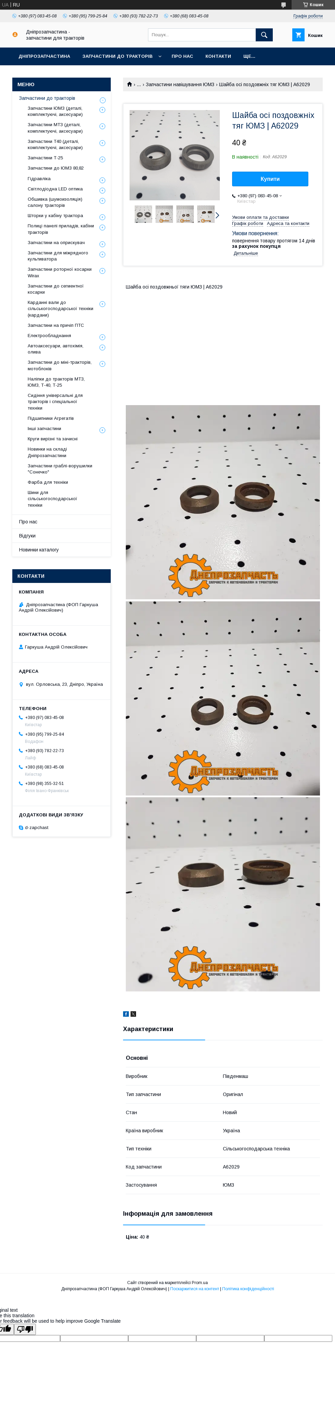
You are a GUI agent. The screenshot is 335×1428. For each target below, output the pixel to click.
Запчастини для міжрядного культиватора (58, 256)
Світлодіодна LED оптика (55, 188)
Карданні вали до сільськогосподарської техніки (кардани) (60, 308)
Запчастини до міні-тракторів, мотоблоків (60, 365)
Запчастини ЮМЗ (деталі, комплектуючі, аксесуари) (55, 111)
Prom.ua (200, 1282)
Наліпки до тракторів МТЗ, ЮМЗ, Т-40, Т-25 (56, 382)
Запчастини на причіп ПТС (56, 325)
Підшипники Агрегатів (51, 418)
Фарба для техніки (48, 482)
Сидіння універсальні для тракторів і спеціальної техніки (55, 401)
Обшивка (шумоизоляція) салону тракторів (55, 202)
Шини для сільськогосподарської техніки (52, 498)
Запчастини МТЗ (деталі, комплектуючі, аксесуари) (55, 127)
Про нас (182, 56)
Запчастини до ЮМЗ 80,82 (56, 168)
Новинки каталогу (39, 549)
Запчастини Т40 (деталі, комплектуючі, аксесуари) (55, 144)
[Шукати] (264, 34)
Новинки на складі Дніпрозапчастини (47, 452)
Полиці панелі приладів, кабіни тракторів (61, 229)
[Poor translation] (25, 1329)
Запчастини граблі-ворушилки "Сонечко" (60, 469)
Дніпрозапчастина (44, 56)
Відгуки (27, 535)
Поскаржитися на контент (194, 1288)
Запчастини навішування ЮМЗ (180, 84)
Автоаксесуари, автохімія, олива (55, 349)
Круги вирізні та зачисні (53, 438)
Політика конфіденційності (248, 1288)
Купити (270, 179)
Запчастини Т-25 (45, 157)
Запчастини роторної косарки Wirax (60, 272)
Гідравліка (39, 178)
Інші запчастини (44, 428)
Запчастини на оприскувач (56, 242)
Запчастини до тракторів (117, 56)
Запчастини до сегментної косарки (56, 289)
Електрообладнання (49, 335)
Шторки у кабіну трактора (55, 215)
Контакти (218, 56)
